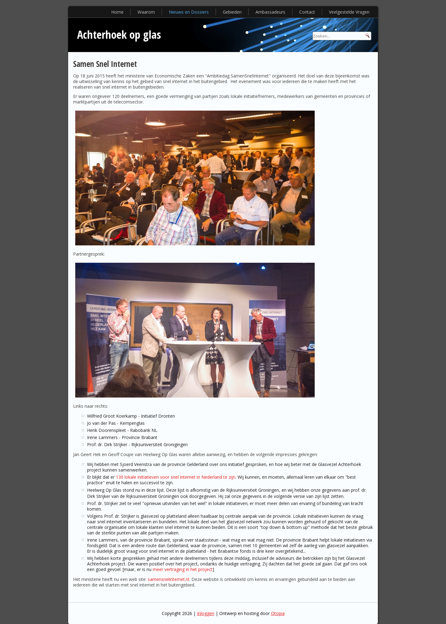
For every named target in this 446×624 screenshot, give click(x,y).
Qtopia (278, 613)
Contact (307, 12)
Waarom (146, 12)
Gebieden (232, 12)
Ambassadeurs (270, 12)
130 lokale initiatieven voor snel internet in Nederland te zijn (175, 477)
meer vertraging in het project (182, 569)
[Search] (342, 36)
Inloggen (205, 613)
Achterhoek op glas (119, 34)
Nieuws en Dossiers (189, 12)
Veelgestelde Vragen (349, 12)
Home (117, 12)
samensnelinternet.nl (168, 579)
